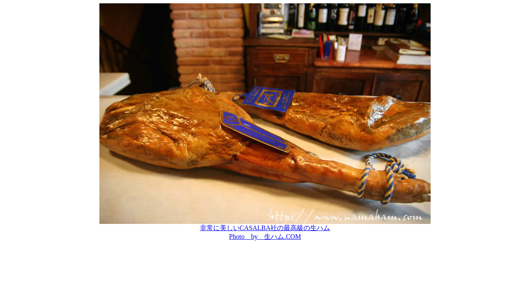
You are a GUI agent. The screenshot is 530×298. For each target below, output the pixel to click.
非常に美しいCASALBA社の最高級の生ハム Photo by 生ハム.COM (265, 229)
